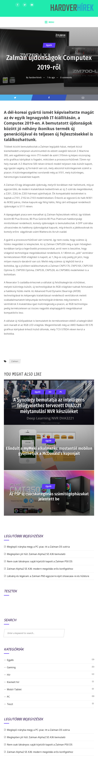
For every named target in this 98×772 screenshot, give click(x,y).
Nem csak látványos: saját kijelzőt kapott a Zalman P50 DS (39, 561)
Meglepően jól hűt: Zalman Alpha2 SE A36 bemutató (36, 554)
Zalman (14, 361)
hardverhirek (35, 77)
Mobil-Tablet (14, 689)
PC (8, 696)
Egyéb (49, 45)
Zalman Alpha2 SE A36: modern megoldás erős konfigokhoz (40, 568)
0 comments (66, 77)
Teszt (10, 704)
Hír (8, 674)
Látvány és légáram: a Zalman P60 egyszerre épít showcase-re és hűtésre (48, 576)
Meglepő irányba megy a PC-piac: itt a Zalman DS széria (38, 546)
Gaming (11, 667)
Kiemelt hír (13, 682)
